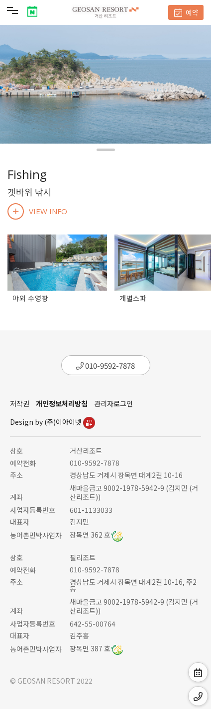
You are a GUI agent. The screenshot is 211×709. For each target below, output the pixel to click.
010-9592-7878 (105, 365)
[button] (106, 150)
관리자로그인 (113, 403)
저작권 (19, 403)
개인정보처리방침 (62, 403)
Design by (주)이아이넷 (52, 422)
